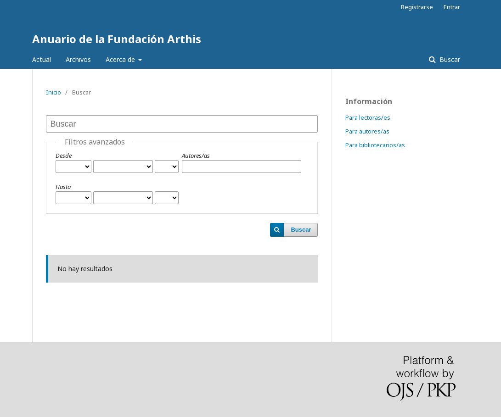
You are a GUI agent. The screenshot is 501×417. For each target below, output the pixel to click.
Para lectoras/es (367, 117)
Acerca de (121, 59)
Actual (41, 59)
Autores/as (196, 155)
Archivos (78, 59)
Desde (64, 155)
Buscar (449, 59)
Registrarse (417, 7)
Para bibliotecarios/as (375, 145)
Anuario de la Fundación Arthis (116, 38)
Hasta (63, 187)
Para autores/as (367, 131)
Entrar (452, 7)
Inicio (53, 92)
